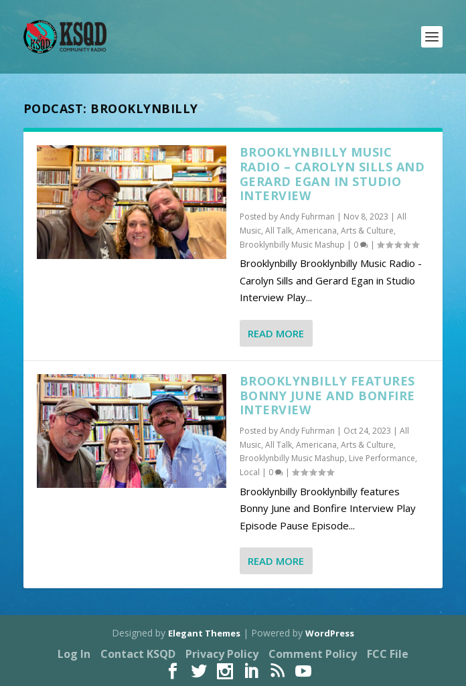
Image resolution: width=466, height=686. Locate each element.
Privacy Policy (221, 654)
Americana (316, 230)
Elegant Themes (204, 633)
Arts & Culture (367, 230)
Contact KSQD (137, 654)
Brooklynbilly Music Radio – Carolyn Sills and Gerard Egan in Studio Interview (332, 173)
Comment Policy (312, 654)
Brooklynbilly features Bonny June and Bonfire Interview (327, 395)
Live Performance (382, 458)
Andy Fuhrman (307, 216)
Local (250, 472)
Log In (74, 654)
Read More (276, 333)
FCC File (387, 654)
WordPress (329, 633)
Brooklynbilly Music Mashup (292, 244)
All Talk (278, 230)
